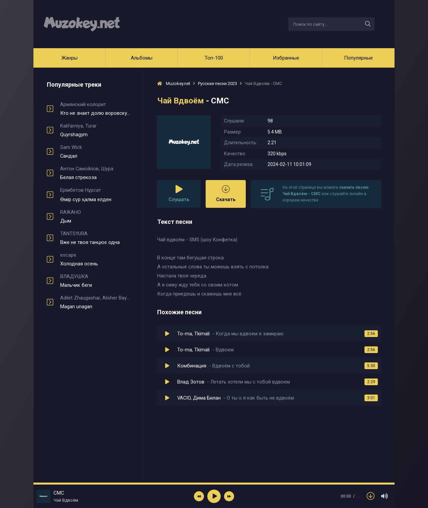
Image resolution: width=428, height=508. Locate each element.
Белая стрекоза (95, 173)
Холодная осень (95, 259)
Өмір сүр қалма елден (95, 194)
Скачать (226, 193)
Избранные (286, 58)
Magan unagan (95, 302)
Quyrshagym (95, 130)
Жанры (70, 58)
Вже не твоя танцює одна (95, 238)
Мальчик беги (95, 280)
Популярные (358, 58)
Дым (95, 216)
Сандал (95, 151)
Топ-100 (214, 58)
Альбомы (141, 58)
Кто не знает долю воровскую (95, 108)
